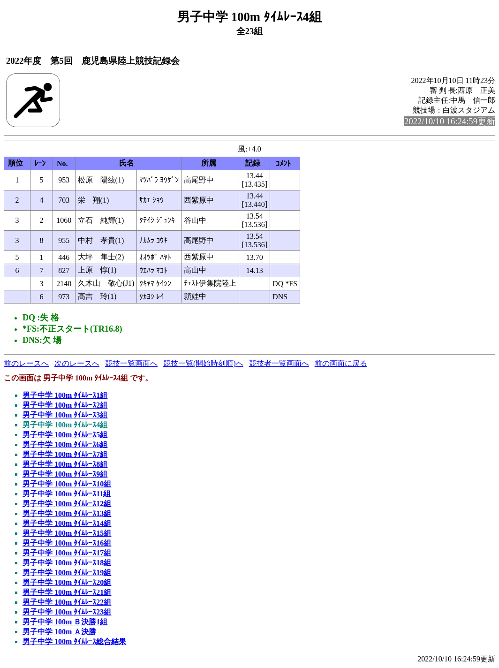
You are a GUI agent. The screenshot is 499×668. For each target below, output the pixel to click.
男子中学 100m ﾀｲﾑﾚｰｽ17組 (67, 553)
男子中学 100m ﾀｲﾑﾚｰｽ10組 (67, 484)
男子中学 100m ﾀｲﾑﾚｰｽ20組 (67, 582)
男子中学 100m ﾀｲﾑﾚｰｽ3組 (65, 415)
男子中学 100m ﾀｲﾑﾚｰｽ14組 (67, 523)
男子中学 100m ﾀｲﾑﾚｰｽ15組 (67, 533)
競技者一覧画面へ (279, 363)
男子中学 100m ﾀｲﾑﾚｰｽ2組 (65, 405)
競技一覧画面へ (131, 363)
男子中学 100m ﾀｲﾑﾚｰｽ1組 (65, 395)
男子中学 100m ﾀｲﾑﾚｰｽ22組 (67, 602)
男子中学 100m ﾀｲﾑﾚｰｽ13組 (67, 513)
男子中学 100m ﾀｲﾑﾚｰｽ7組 (65, 454)
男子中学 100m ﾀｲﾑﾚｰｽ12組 (67, 504)
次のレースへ (76, 363)
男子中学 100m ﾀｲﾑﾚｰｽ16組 (67, 543)
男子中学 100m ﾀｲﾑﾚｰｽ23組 (67, 612)
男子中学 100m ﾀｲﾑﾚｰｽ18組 (67, 563)
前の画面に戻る (341, 363)
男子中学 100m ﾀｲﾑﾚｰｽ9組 (65, 474)
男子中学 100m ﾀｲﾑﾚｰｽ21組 (67, 592)
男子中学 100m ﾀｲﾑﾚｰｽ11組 (67, 494)
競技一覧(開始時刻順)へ (203, 363)
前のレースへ (26, 363)
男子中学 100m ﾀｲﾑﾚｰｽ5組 (65, 435)
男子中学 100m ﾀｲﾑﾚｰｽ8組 (65, 464)
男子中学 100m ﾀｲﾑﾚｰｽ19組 (67, 573)
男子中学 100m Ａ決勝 (59, 632)
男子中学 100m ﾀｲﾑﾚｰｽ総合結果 (74, 641)
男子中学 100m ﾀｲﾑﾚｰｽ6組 (65, 444)
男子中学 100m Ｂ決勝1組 (65, 622)
